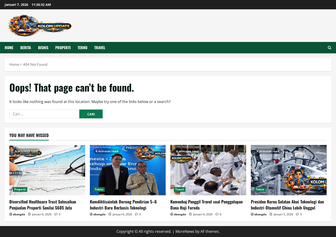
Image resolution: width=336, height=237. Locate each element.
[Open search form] (329, 47)
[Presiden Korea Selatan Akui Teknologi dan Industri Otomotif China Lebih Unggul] (289, 170)
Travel (99, 47)
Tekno (82, 47)
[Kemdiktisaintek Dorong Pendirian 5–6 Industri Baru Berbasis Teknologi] (128, 170)
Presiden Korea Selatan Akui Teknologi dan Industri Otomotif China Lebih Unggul (287, 204)
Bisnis (43, 47)
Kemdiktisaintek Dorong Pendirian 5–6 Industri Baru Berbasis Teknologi (123, 204)
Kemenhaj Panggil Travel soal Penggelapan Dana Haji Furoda (206, 204)
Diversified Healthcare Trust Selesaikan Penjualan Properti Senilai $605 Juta (42, 204)
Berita (25, 47)
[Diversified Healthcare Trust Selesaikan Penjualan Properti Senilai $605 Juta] (47, 170)
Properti (63, 47)
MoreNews (184, 231)
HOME (9, 47)
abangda (19, 214)
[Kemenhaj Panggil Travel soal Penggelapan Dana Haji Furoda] (208, 170)
